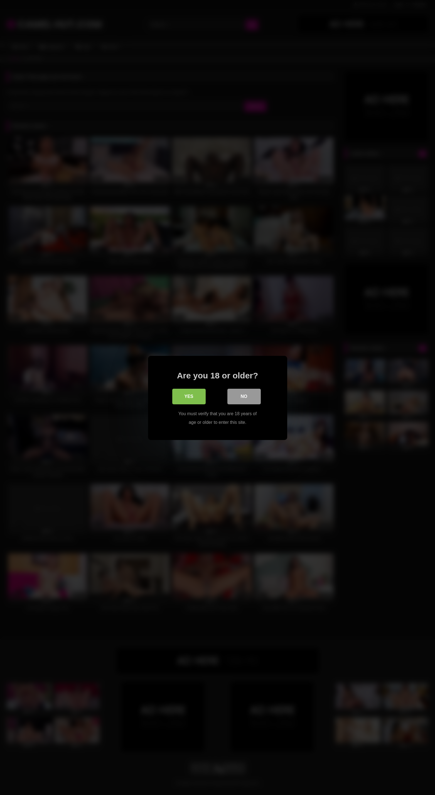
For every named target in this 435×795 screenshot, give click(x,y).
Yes (188, 396)
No (244, 396)
